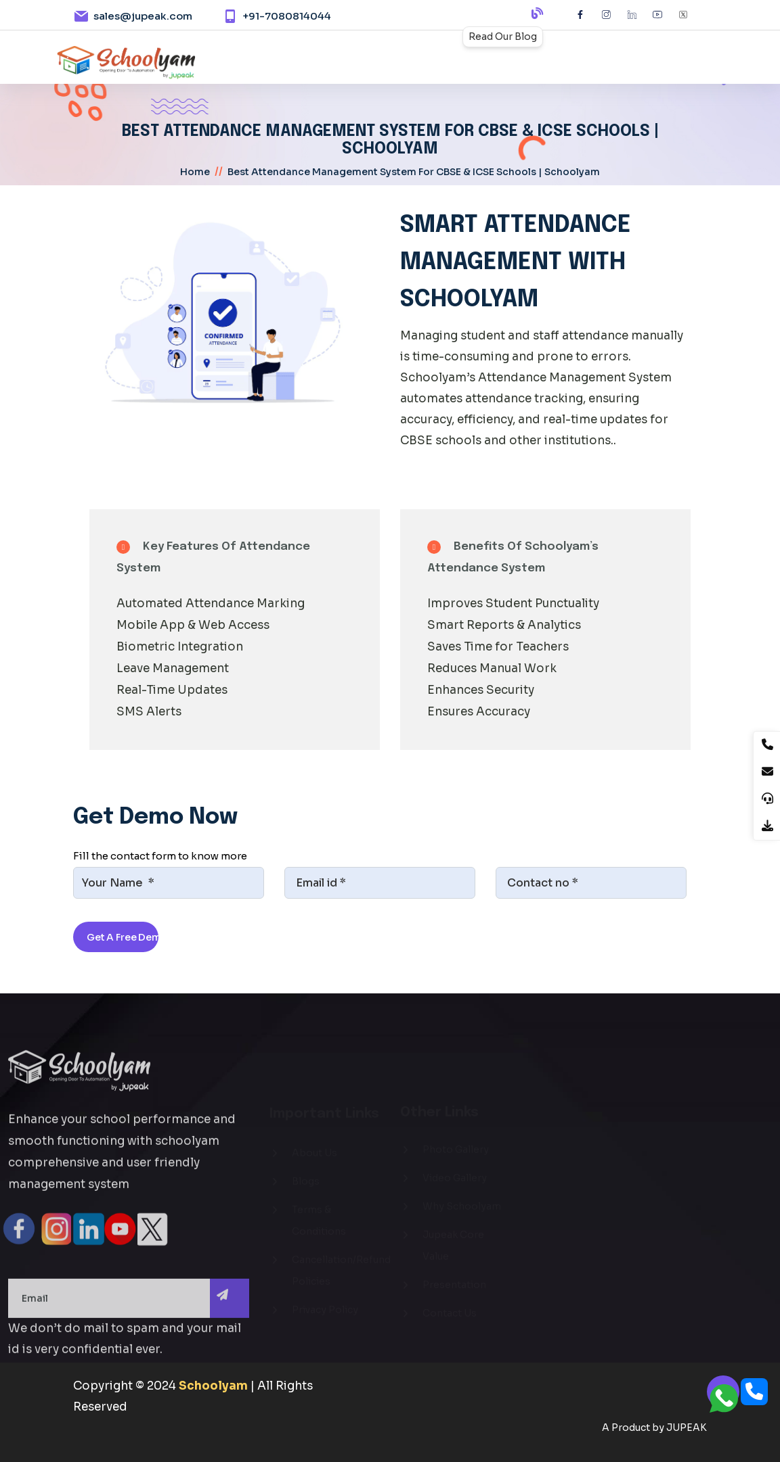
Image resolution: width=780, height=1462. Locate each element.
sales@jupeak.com (142, 15)
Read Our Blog (503, 36)
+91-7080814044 (286, 15)
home (195, 172)
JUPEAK (686, 1427)
